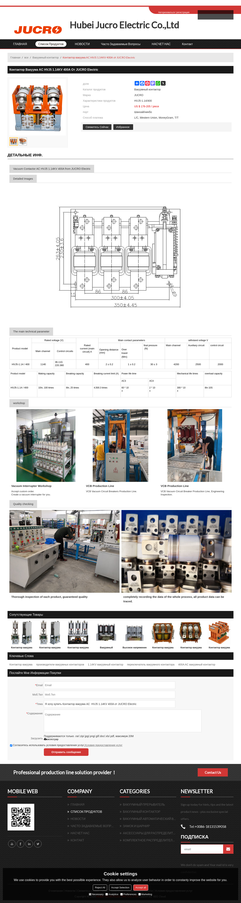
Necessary (96, 894)
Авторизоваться (166, 12)
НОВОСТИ (82, 44)
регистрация (182, 12)
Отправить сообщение (66, 752)
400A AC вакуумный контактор (196, 664)
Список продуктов (50, 44)
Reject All (100, 887)
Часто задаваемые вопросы (120, 44)
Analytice (111, 894)
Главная (15, 57)
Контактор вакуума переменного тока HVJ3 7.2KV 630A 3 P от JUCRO (78, 648)
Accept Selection (120, 887)
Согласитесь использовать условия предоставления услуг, (66, 745)
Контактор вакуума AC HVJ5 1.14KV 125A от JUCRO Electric (163, 648)
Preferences (128, 894)
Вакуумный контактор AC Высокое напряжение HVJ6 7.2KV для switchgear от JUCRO (106, 648)
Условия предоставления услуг (103, 745)
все (26, 57)
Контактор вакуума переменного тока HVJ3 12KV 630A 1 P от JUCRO (50, 648)
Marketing (145, 894)
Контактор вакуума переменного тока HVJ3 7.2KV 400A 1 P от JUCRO (21, 648)
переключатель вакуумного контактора (151, 664)
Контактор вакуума (20, 664)
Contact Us (213, 772)
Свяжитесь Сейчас (97, 127)
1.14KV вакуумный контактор (105, 664)
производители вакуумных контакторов (60, 664)
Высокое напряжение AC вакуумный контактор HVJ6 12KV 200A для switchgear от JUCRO (135, 648)
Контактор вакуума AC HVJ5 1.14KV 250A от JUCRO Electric (219, 648)
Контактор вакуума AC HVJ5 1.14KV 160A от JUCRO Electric (191, 648)
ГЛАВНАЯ (20, 44)
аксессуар (51, 739)
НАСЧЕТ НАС (161, 44)
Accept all (140, 887)
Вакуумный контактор (45, 57)
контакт (187, 44)
